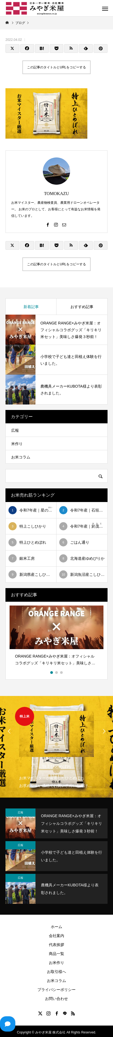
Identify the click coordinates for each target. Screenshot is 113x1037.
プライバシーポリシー (56, 989)
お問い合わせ (56, 998)
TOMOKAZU (56, 193)
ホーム (56, 927)
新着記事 (31, 307)
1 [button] (51, 672)
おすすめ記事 (81, 307)
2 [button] (56, 672)
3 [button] (61, 672)
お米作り (56, 962)
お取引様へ (56, 971)
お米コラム (20, 457)
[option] (56, 638)
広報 (15, 430)
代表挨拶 (56, 944)
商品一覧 (56, 953)
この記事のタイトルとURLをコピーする (56, 67)
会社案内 (56, 935)
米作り (17, 444)
